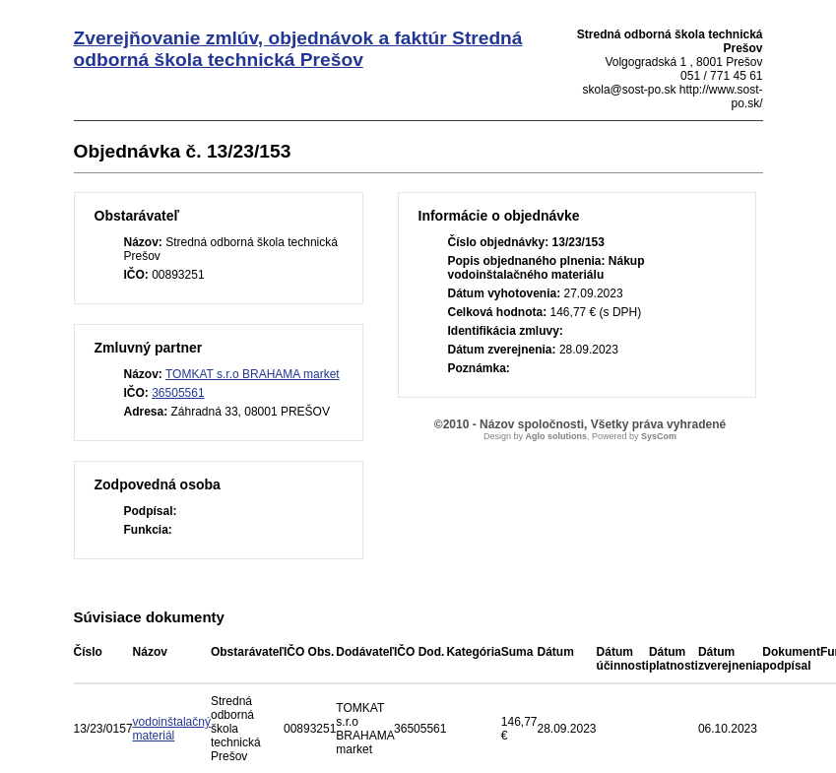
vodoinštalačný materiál (172, 728)
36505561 (178, 393)
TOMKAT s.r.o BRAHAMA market (252, 374)
